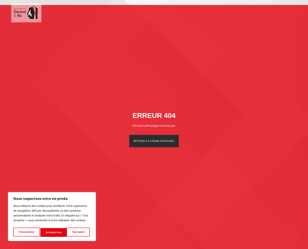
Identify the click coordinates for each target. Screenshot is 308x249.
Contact (281, 12)
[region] (52, 217)
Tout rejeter (52, 232)
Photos (248, 12)
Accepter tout (78, 232)
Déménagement (186, 12)
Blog (264, 12)
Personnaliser (26, 232)
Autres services (221, 12)
